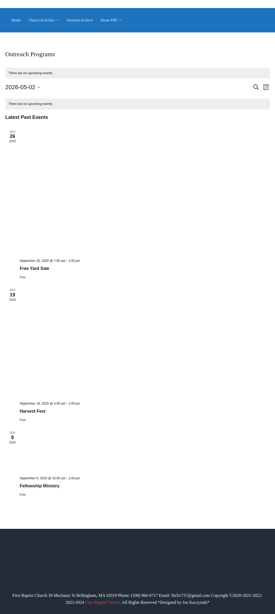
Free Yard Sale (34, 268)
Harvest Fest (33, 411)
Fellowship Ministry (40, 486)
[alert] (137, 73)
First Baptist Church (102, 602)
